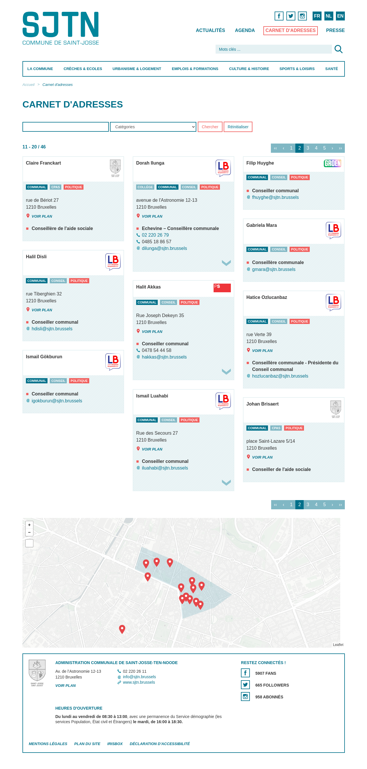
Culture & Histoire (249, 69)
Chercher (209, 127)
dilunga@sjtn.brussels (164, 248)
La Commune (40, 69)
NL (329, 16)
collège (145, 187)
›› (340, 148)
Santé (331, 69)
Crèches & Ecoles (82, 69)
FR (317, 16)
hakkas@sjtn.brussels (164, 357)
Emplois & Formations (195, 69)
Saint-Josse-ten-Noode (61, 28)
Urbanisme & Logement (137, 69)
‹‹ (275, 148)
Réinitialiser (237, 127)
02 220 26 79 (155, 235)
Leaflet (338, 645)
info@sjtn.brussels (139, 676)
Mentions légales (48, 744)
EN (340, 16)
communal (36, 187)
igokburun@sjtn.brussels (57, 400)
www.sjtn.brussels (139, 682)
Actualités (210, 30)
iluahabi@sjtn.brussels (165, 467)
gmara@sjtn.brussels (274, 269)
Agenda (245, 30)
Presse (335, 30)
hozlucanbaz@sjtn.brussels (280, 376)
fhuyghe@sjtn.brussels (275, 197)
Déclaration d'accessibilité (160, 744)
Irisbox (114, 744)
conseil (189, 187)
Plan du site (87, 744)
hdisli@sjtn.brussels (52, 328)
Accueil (28, 84)
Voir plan (39, 216)
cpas (55, 187)
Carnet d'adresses (290, 30)
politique (73, 187)
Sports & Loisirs (297, 69)
